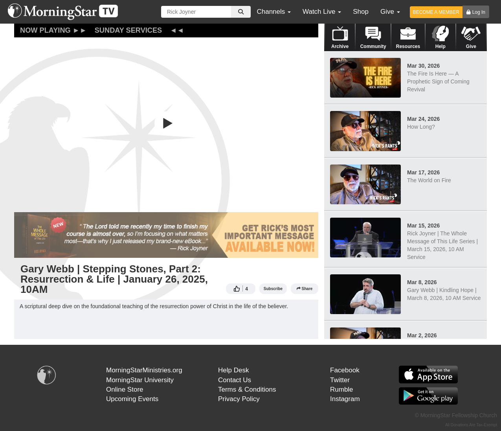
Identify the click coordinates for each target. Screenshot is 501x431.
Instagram (345, 399)
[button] (166, 123)
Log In (478, 12)
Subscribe (273, 289)
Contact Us (234, 380)
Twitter (340, 380)
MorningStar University (140, 380)
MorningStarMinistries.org (144, 370)
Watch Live (322, 11)
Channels (274, 11)
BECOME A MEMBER (436, 12)
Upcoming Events (132, 399)
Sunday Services (128, 30)
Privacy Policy (239, 399)
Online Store (124, 389)
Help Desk (233, 370)
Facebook (345, 370)
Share (305, 289)
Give (390, 11)
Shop (361, 11)
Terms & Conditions (247, 389)
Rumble (341, 389)
